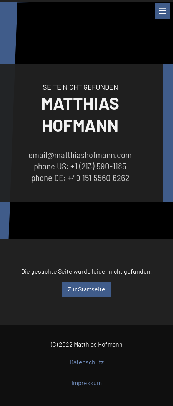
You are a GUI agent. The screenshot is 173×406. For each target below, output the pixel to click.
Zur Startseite (86, 289)
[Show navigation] (162, 11)
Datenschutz (87, 361)
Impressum (87, 382)
